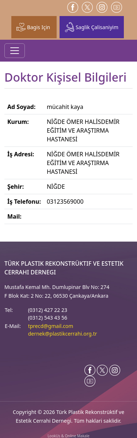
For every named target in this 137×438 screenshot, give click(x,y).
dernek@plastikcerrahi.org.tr (62, 333)
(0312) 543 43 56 (47, 317)
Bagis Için (33, 27)
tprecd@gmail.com (50, 325)
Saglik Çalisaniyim (91, 27)
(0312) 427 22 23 (47, 309)
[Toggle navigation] (14, 50)
